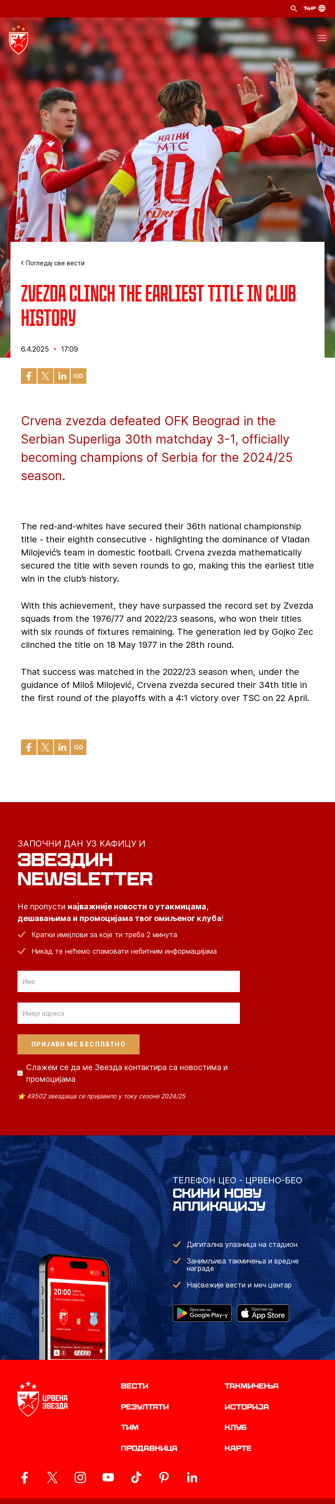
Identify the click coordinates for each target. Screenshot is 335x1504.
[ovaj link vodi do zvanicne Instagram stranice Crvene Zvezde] (80, 1477)
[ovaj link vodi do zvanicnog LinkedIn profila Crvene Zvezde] (192, 1477)
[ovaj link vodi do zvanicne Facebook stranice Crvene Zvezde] (24, 1477)
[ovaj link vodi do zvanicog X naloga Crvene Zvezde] (52, 1477)
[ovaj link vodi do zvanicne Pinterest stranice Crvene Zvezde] (164, 1477)
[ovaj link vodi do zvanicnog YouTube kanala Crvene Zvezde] (108, 1477)
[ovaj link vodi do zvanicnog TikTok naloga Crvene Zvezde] (136, 1477)
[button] (322, 39)
